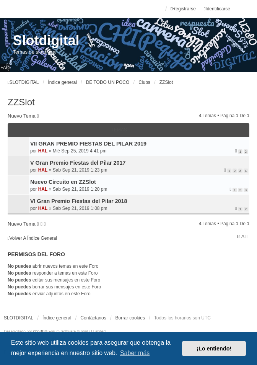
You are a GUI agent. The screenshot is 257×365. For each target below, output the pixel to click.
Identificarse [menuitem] (217, 8)
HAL (43, 151)
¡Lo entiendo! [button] (214, 348)
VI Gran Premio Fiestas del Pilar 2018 (78, 201)
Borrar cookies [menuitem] (130, 318)
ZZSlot (21, 102)
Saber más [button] (135, 353)
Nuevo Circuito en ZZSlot (63, 182)
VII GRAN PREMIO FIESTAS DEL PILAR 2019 (88, 144)
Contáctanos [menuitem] (93, 318)
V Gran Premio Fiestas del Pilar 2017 (78, 163)
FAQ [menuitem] (5, 67)
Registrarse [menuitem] (183, 8)
